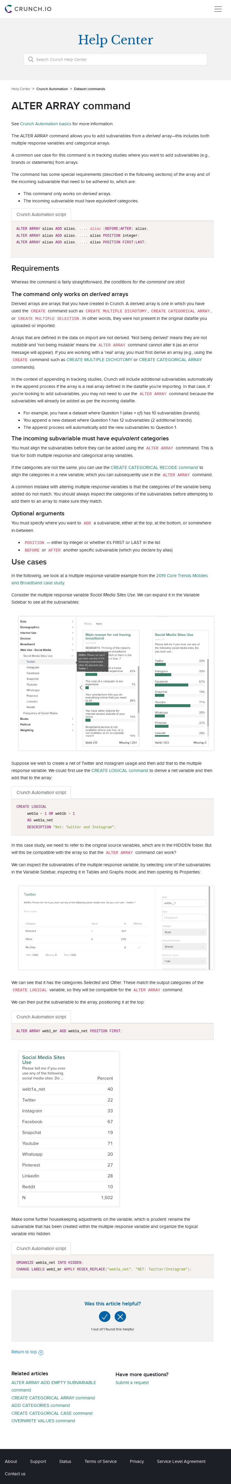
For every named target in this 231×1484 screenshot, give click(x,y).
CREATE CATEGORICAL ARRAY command (53, 1395)
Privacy (137, 1459)
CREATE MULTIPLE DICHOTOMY (99, 359)
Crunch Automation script (41, 214)
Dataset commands (89, 88)
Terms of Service (101, 1459)
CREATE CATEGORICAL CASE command (52, 1411)
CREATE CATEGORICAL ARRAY (170, 359)
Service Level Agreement (181, 1459)
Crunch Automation (52, 88)
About (11, 1459)
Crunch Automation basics (45, 123)
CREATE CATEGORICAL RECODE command (154, 466)
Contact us (15, 1471)
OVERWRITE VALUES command (43, 1418)
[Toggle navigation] (218, 9)
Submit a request (132, 1380)
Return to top (27, 1349)
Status (65, 1459)
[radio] (104, 1314)
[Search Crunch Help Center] (115, 59)
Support (38, 1459)
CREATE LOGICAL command (119, 768)
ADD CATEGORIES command (40, 1403)
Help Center (20, 88)
